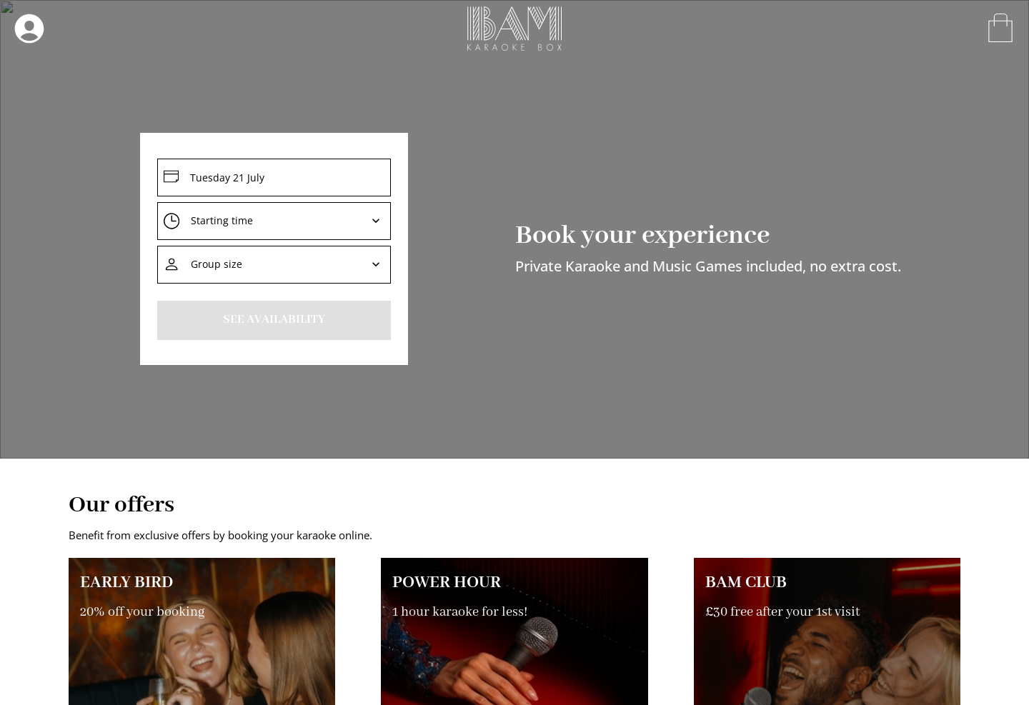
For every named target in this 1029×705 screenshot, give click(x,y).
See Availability (274, 319)
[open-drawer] (29, 28)
